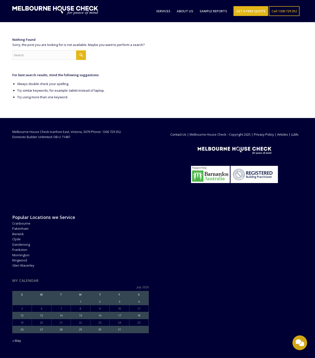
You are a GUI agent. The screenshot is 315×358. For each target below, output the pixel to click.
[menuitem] (163, 11)
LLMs (295, 134)
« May (16, 340)
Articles (282, 134)
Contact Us (178, 134)
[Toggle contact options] (299, 342)
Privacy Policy (264, 134)
